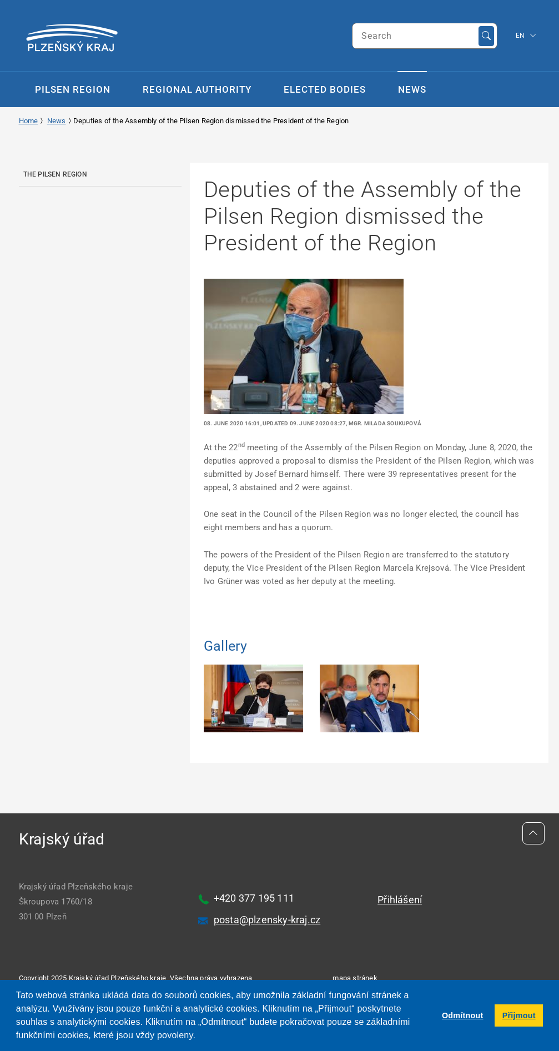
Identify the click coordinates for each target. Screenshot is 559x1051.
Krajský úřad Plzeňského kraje (118, 978)
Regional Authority (197, 89)
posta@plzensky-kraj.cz (267, 920)
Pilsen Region (72, 89)
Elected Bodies (325, 89)
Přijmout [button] (519, 1015)
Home (28, 121)
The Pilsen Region (55, 174)
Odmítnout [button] (463, 1015)
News (412, 89)
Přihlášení (399, 900)
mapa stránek (355, 978)
